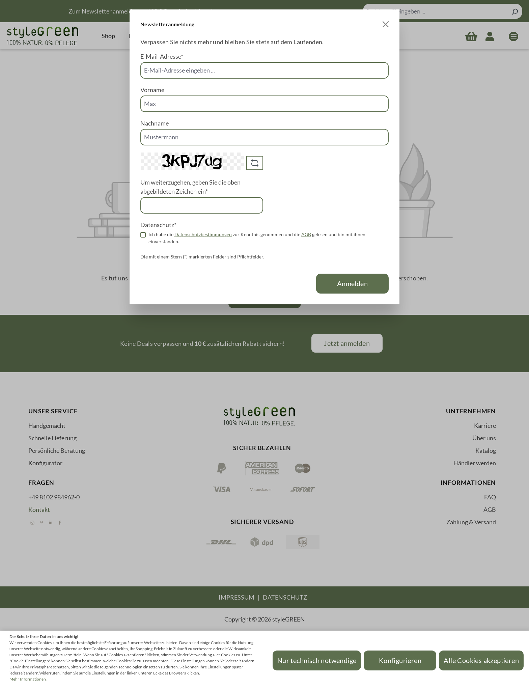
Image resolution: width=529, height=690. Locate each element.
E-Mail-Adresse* (161, 56)
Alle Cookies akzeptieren (481, 660)
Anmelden (352, 283)
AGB (306, 234)
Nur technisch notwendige (317, 660)
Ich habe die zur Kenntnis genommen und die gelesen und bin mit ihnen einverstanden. (256, 237)
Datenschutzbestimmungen (203, 234)
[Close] (385, 24)
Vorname (152, 89)
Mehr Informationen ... (29, 679)
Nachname (154, 123)
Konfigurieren (400, 660)
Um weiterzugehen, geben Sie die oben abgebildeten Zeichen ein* (190, 186)
